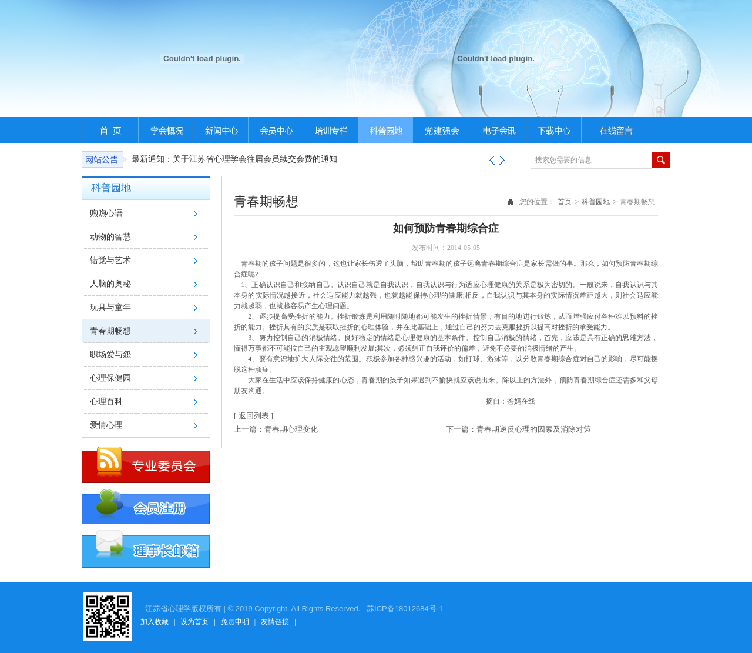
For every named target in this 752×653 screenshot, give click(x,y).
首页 (565, 202)
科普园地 (596, 202)
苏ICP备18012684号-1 (403, 608)
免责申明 (235, 622)
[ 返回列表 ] (253, 415)
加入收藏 (154, 622)
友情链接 (275, 622)
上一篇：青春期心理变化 (276, 429)
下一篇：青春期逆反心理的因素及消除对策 (518, 429)
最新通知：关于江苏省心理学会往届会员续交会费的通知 (234, 159)
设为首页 (194, 622)
